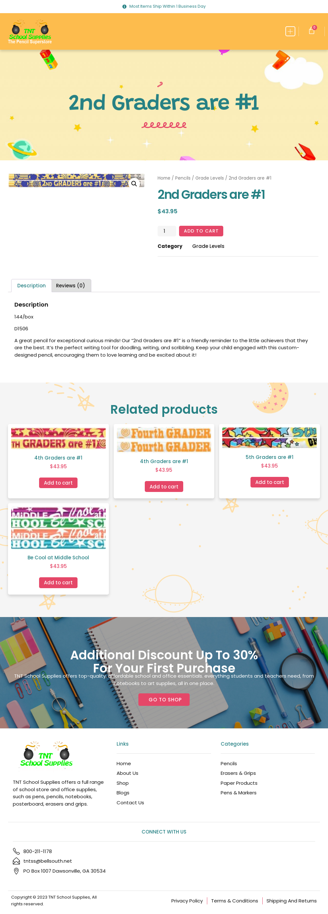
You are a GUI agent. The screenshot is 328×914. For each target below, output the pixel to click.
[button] (290, 31)
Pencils (183, 178)
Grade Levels (209, 178)
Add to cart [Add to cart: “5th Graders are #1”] (269, 482)
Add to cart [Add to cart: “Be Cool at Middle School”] (58, 583)
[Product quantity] (167, 231)
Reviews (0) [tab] (70, 286)
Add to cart (202, 231)
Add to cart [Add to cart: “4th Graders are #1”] (58, 482)
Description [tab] (31, 286)
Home (164, 178)
